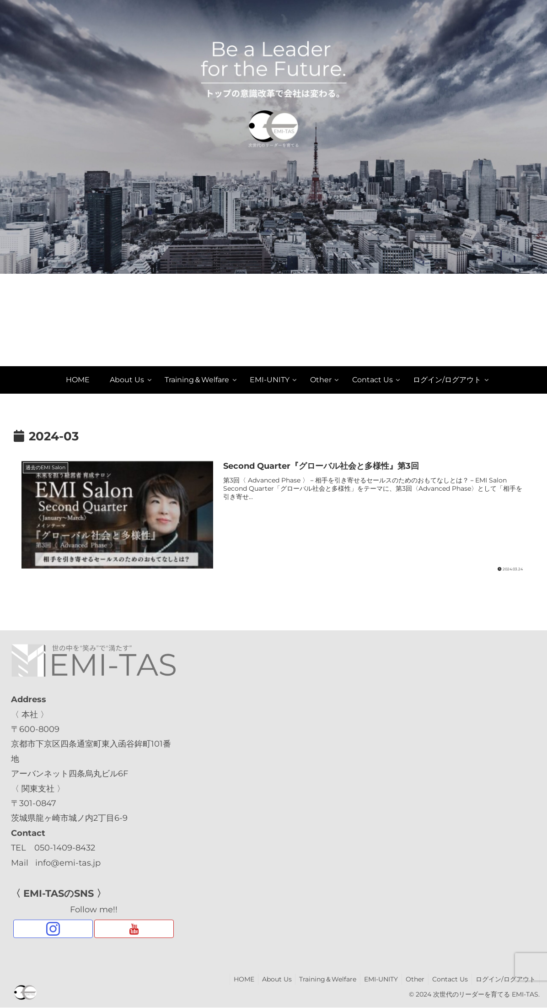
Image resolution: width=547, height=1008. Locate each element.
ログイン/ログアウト (505, 979)
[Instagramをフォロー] (52, 929)
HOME (231, 979)
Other (410, 979)
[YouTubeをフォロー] (133, 929)
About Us (266, 979)
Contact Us (447, 979)
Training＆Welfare (319, 979)
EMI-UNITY (374, 979)
